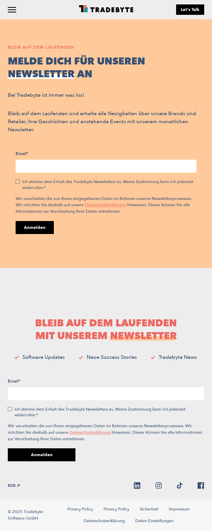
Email (22, 154)
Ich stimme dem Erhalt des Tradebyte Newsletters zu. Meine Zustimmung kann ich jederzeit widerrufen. (107, 184)
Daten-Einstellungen (154, 521)
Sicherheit (149, 509)
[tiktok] (179, 485)
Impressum (179, 509)
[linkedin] (137, 485)
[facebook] (200, 485)
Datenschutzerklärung (105, 205)
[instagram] (159, 485)
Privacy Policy (80, 509)
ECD (14, 485)
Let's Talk (190, 9)
